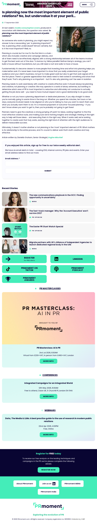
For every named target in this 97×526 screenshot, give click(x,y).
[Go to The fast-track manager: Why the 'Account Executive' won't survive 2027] (48, 215)
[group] (48, 5)
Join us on (48, 483)
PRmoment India (48, 492)
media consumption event (27, 28)
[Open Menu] (87, 4)
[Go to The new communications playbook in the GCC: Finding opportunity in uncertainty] (48, 199)
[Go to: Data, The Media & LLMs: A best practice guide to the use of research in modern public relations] (48, 427)
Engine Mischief (55, 137)
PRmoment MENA (73, 483)
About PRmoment (24, 483)
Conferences (50, 375)
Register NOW (48, 470)
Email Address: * (12, 158)
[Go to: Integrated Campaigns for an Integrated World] (48, 391)
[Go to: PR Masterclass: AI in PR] (48, 329)
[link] (48, 5)
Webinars (50, 410)
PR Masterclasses (50, 288)
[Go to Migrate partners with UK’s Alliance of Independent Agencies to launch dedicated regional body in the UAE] (48, 246)
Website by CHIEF (78, 519)
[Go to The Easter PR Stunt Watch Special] (48, 230)
